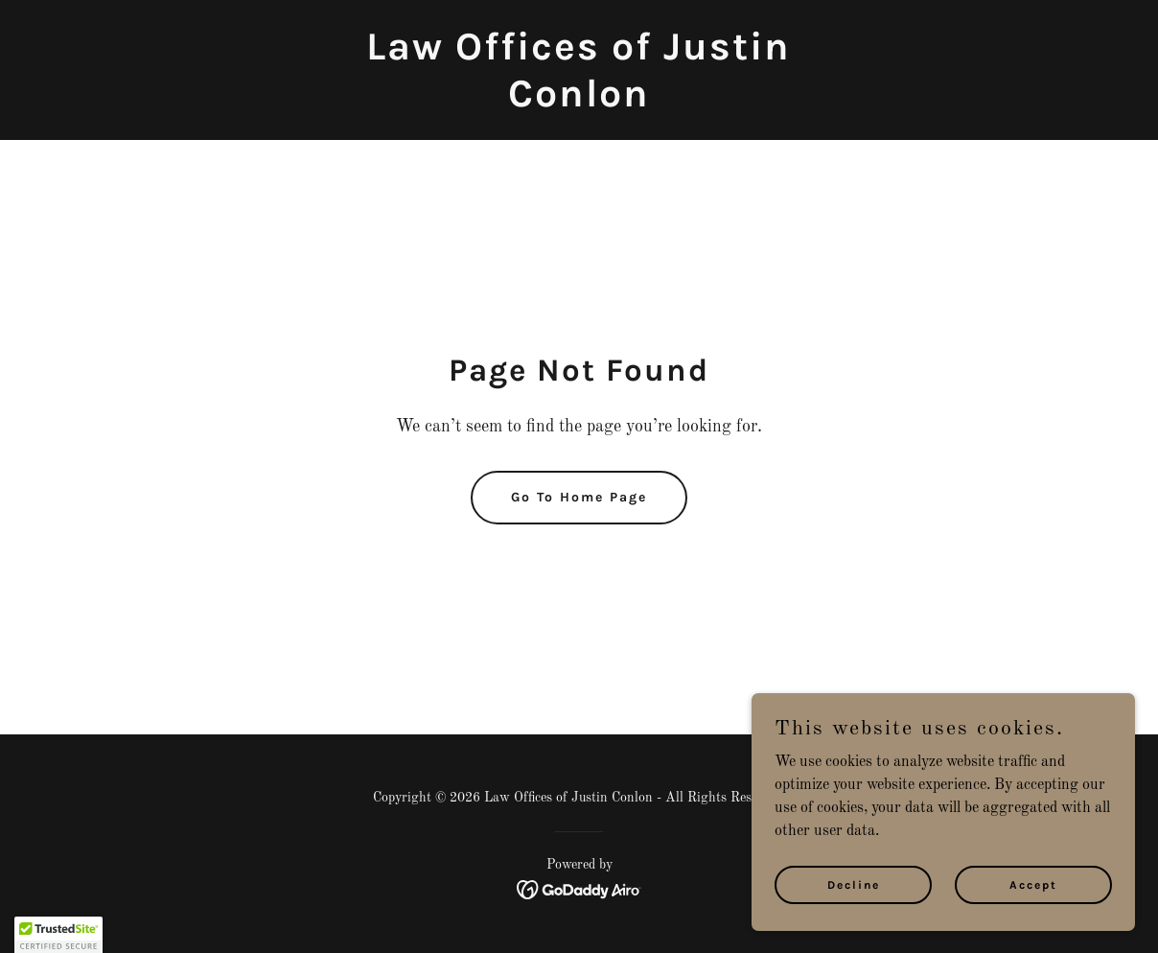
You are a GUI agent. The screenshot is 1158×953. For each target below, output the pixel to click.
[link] (578, 102)
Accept (1033, 884)
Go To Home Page (579, 497)
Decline (853, 884)
